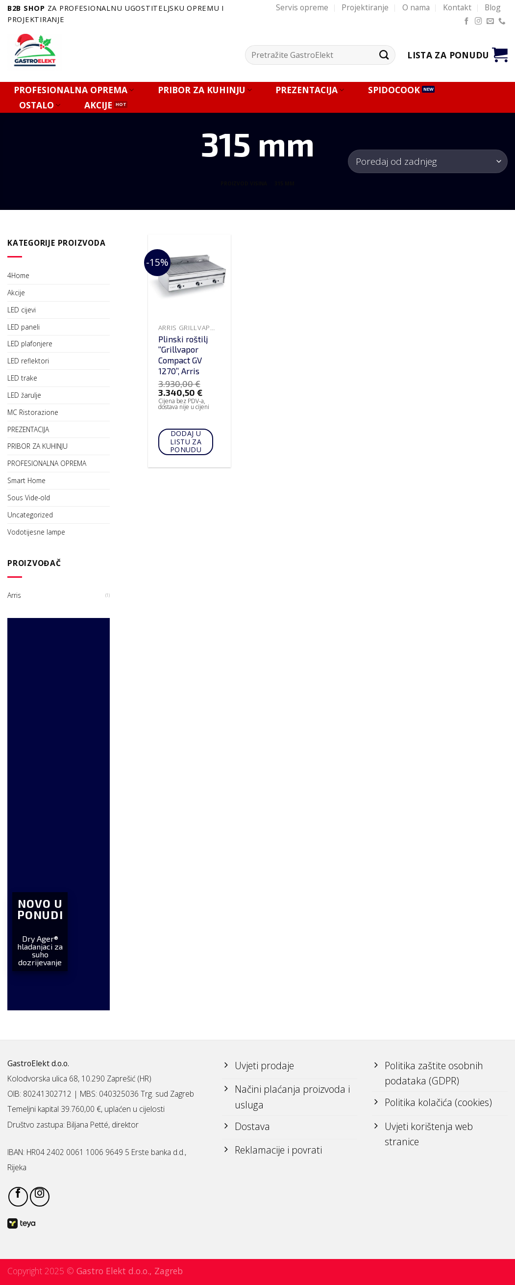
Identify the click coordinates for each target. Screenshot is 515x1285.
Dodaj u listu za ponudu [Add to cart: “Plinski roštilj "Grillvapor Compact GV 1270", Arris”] (186, 442)
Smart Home (26, 480)
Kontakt (457, 7)
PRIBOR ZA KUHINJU (205, 90)
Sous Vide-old (28, 497)
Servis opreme (302, 7)
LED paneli (23, 327)
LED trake (22, 378)
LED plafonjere (29, 343)
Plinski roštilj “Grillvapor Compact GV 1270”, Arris (183, 355)
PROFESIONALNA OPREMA (74, 90)
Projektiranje (365, 7)
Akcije (16, 292)
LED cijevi (21, 309)
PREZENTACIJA (309, 90)
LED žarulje (24, 395)
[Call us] (502, 22)
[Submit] (384, 55)
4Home (18, 275)
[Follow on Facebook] (466, 22)
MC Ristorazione (32, 412)
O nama (416, 7)
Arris (14, 595)
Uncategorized (30, 514)
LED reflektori (28, 360)
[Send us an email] (490, 22)
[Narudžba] (428, 161)
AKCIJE (98, 105)
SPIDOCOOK (394, 90)
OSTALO (39, 105)
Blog (493, 7)
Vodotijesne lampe (36, 532)
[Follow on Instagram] (478, 22)
